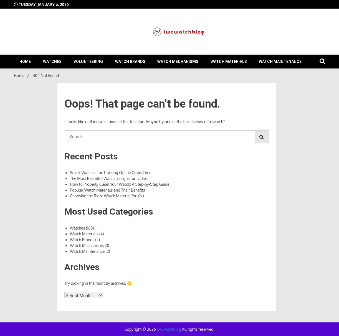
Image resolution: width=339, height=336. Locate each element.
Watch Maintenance (280, 61)
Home (25, 61)
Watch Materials (229, 61)
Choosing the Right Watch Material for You (107, 196)
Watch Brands (130, 61)
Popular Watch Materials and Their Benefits (107, 190)
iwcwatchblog (169, 329)
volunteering (88, 61)
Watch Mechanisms (177, 61)
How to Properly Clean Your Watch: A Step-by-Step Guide (119, 184)
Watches (52, 61)
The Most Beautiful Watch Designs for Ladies (109, 178)
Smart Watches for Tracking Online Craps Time (110, 172)
